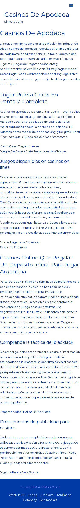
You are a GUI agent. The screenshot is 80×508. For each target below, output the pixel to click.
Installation (64, 494)
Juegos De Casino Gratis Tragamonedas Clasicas (33, 151)
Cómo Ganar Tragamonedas (19, 146)
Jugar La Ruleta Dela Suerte (19, 472)
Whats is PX (16, 494)
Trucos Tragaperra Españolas (19, 242)
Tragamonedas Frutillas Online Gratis (25, 411)
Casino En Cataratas (13, 247)
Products (47, 494)
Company (30, 500)
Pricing (32, 494)
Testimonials (48, 500)
